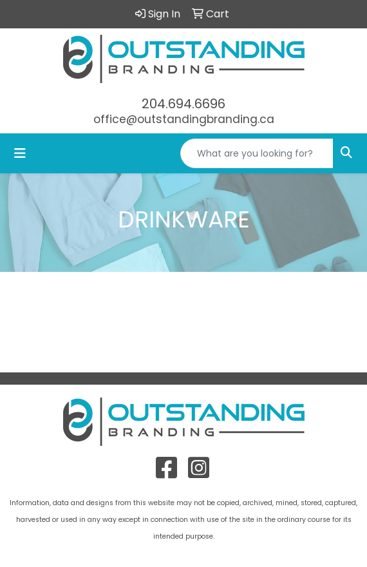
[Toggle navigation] (19, 153)
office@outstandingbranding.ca (183, 119)
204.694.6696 (183, 104)
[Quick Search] (257, 153)
